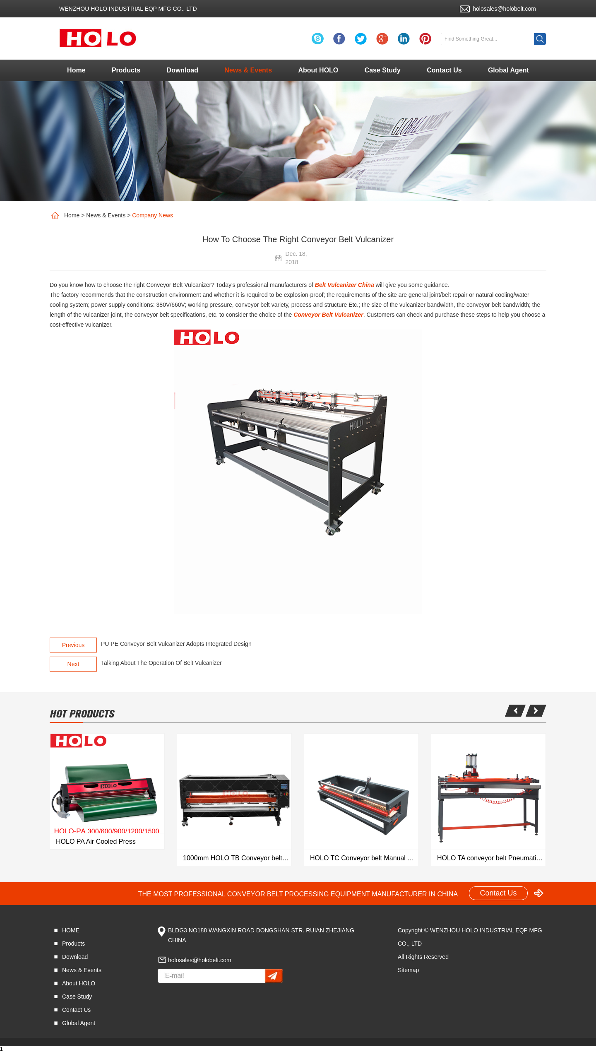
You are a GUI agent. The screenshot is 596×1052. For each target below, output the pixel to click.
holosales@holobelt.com (504, 8)
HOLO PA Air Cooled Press (96, 841)
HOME (70, 930)
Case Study (383, 70)
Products (126, 70)
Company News (152, 215)
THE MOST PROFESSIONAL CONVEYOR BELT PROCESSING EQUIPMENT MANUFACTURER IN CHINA (298, 894)
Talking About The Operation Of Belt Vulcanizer (161, 663)
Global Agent (508, 70)
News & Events (248, 70)
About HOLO (318, 70)
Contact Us (444, 70)
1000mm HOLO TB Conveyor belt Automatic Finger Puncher (237, 858)
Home (76, 70)
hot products (82, 714)
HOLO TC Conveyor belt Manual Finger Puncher (364, 858)
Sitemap (408, 970)
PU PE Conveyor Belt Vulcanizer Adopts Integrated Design (176, 643)
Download (182, 70)
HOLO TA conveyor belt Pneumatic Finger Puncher (491, 858)
